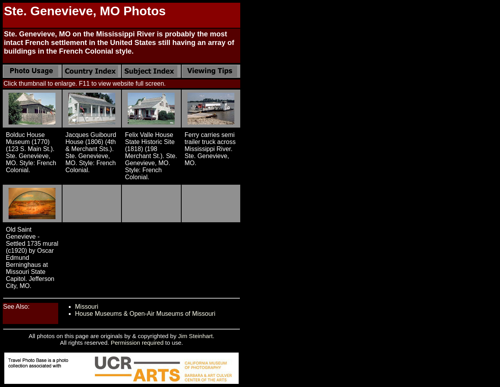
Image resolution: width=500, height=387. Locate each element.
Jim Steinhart (195, 336)
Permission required (137, 342)
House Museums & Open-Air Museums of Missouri (145, 313)
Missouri (86, 306)
